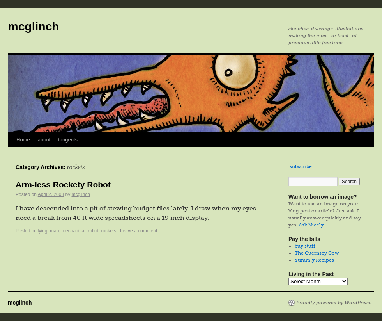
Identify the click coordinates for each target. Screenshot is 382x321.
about (44, 140)
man (54, 231)
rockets (109, 231)
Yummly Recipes (314, 260)
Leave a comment (138, 231)
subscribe (301, 166)
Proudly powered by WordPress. (333, 302)
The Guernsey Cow (317, 253)
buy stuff (305, 246)
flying (41, 231)
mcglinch (33, 26)
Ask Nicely (311, 225)
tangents (68, 140)
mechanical (73, 231)
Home (23, 140)
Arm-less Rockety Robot (63, 184)
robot (93, 231)
